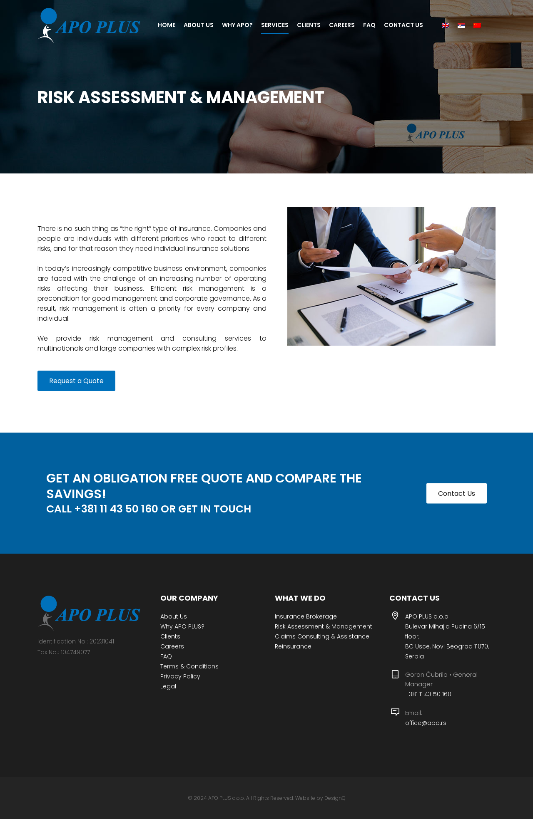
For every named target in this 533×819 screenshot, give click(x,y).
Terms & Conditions (189, 666)
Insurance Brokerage (306, 616)
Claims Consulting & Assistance (322, 636)
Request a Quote (76, 381)
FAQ (166, 656)
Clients (170, 636)
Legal (168, 686)
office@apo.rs (425, 723)
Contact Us (456, 493)
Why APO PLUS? (182, 626)
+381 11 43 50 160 (428, 694)
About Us (173, 616)
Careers (172, 646)
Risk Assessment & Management (323, 626)
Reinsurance (293, 646)
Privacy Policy (180, 676)
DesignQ (335, 798)
